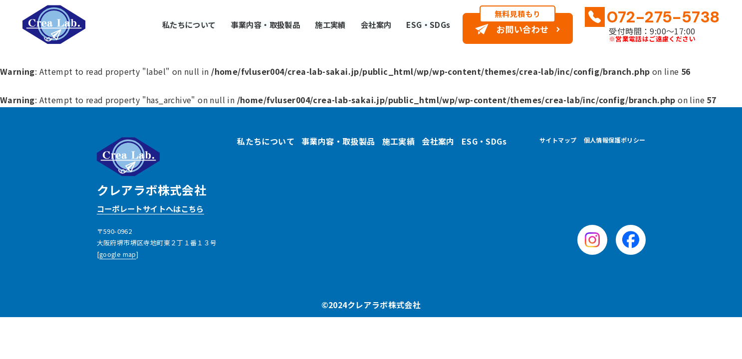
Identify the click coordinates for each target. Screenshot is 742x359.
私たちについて (173, 24)
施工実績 (321, 24)
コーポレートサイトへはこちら (154, 209)
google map (118, 254)
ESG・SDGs (423, 24)
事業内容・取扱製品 (254, 24)
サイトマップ (557, 140)
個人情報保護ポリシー (615, 140)
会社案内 (369, 24)
